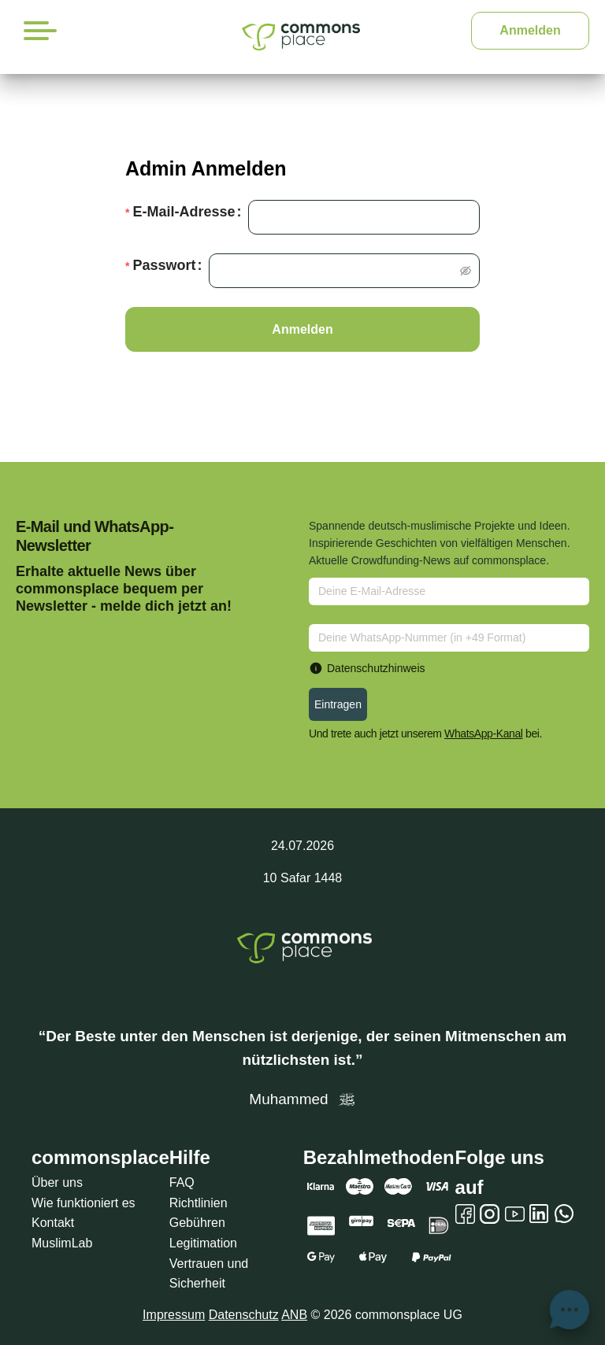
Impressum (174, 1314)
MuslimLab (62, 1243)
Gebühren (197, 1222)
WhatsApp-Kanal (483, 733)
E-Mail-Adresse (183, 212)
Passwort (163, 265)
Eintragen (338, 704)
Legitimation (203, 1243)
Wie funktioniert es (83, 1203)
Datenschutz (244, 1314)
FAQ (182, 1182)
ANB (294, 1314)
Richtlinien (198, 1203)
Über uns (57, 1182)
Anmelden (529, 30)
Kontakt (53, 1222)
